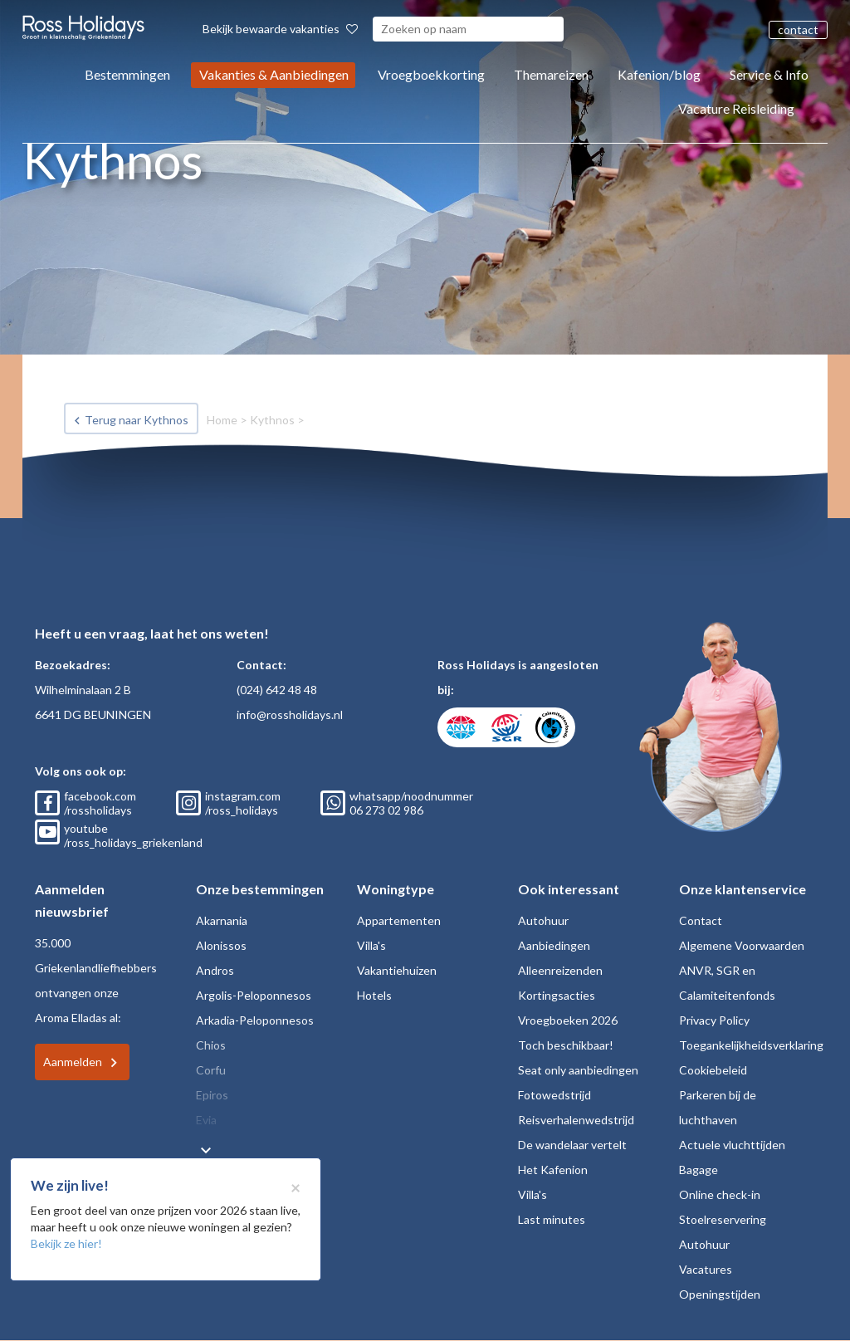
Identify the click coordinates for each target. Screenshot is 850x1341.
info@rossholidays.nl (290, 714)
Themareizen (551, 74)
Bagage (698, 1169)
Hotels (374, 995)
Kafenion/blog (659, 74)
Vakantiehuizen (397, 970)
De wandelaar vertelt (572, 1145)
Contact (700, 920)
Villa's (371, 945)
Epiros (212, 1095)
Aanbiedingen (554, 945)
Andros (215, 970)
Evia (206, 1120)
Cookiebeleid (713, 1070)
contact (798, 29)
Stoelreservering (722, 1219)
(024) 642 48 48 (277, 690)
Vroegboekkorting (431, 74)
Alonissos (221, 945)
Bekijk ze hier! (66, 1243)
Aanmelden (72, 1062)
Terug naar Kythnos (136, 420)
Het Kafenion (553, 1169)
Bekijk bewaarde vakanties (280, 29)
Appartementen (399, 920)
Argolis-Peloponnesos (253, 995)
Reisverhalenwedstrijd (576, 1120)
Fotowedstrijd (554, 1095)
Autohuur (543, 920)
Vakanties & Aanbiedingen (274, 74)
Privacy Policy (714, 1020)
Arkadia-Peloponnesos (255, 1020)
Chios (211, 1045)
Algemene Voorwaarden (741, 945)
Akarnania (221, 920)
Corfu (211, 1070)
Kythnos (272, 420)
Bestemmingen (127, 74)
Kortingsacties (556, 995)
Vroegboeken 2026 (568, 1020)
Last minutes (551, 1219)
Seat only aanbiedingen (578, 1070)
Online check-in (719, 1194)
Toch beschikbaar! (565, 1045)
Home (222, 420)
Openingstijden (719, 1294)
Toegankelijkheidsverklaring (751, 1045)
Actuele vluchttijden (732, 1145)
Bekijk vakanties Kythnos (137, 492)
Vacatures (705, 1269)
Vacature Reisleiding (736, 108)
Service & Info (769, 74)
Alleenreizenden (560, 970)
